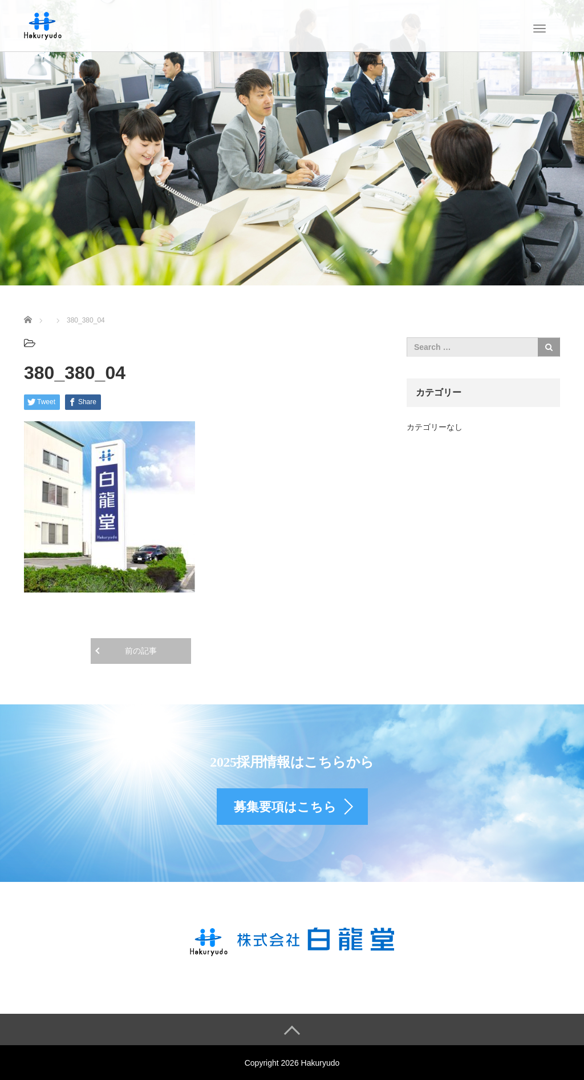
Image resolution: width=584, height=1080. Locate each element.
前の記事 (141, 650)
